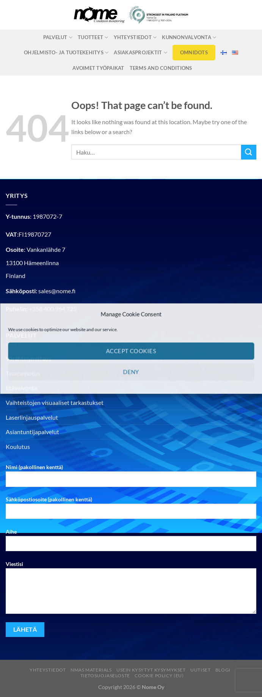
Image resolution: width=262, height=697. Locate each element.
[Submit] (248, 152)
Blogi (223, 670)
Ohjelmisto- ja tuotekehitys (66, 52)
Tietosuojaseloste (105, 675)
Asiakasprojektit (140, 52)
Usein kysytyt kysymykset (151, 670)
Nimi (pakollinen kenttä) (131, 478)
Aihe (131, 542)
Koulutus (18, 446)
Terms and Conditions (161, 68)
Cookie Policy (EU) (159, 675)
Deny (131, 371)
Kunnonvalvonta (189, 37)
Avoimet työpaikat (98, 68)
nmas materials (91, 670)
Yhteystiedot (135, 37)
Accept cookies (131, 351)
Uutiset (200, 670)
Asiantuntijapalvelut (32, 431)
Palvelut (58, 37)
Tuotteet (93, 37)
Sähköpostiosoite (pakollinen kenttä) (131, 510)
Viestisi (131, 590)
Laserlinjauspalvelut (32, 417)
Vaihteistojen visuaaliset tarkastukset (55, 402)
